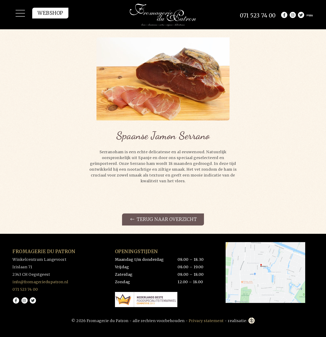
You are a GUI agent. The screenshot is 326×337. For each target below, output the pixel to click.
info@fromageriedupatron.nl (40, 281)
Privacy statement (206, 320)
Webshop (50, 13)
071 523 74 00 (25, 289)
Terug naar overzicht (163, 219)
